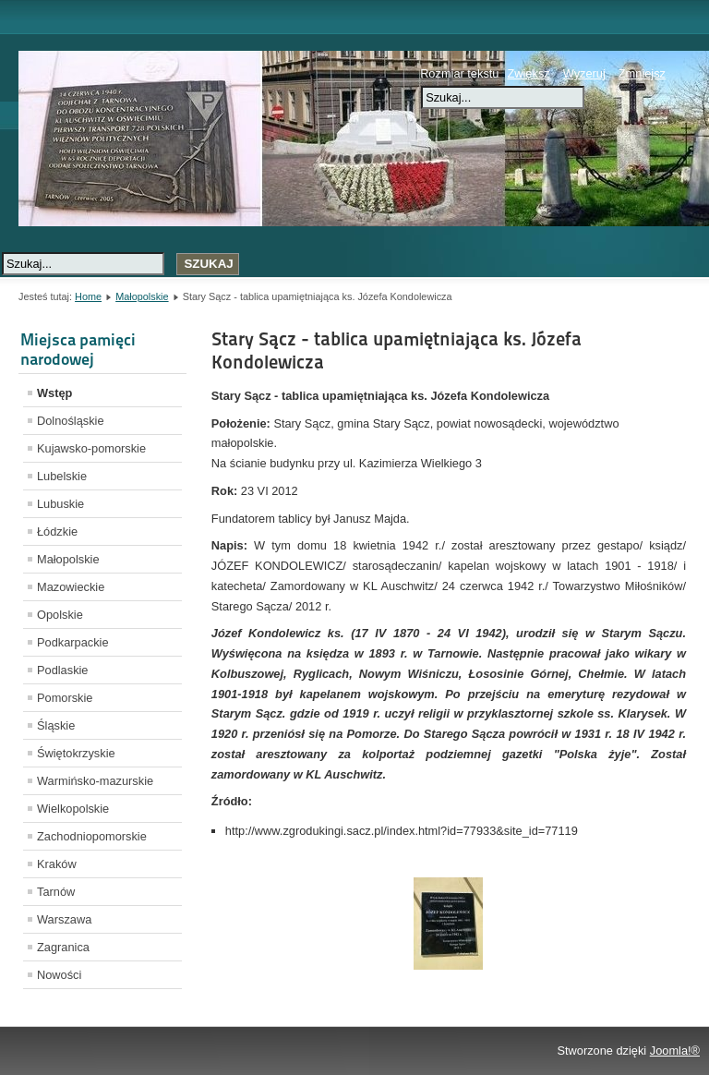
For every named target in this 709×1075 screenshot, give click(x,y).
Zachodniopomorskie (92, 836)
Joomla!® (675, 1050)
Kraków (57, 864)
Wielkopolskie (73, 808)
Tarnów (56, 892)
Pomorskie (64, 698)
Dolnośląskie (70, 421)
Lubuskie (60, 504)
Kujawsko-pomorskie (91, 448)
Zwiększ (528, 73)
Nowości (59, 975)
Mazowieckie (70, 587)
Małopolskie (141, 296)
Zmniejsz (642, 73)
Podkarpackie (73, 642)
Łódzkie (57, 531)
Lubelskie (62, 476)
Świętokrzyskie (76, 753)
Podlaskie (63, 670)
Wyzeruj (584, 73)
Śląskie (56, 725)
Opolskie (60, 615)
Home (88, 296)
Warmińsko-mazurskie (95, 781)
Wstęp (54, 393)
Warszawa (64, 919)
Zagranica (63, 947)
